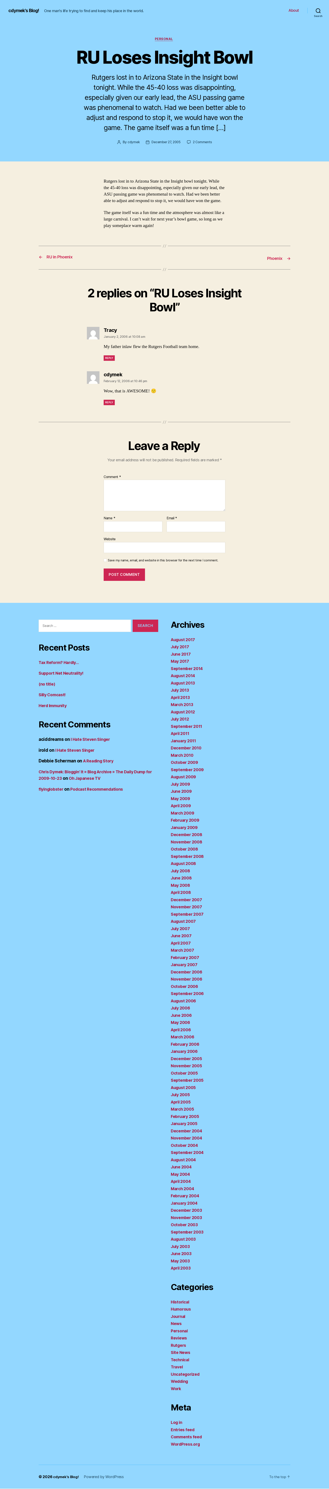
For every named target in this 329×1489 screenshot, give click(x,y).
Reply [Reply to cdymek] (109, 402)
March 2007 (183, 950)
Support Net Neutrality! (63, 673)
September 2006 (189, 994)
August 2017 (184, 639)
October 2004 (185, 1145)
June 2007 (182, 936)
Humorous (182, 1309)
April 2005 (182, 1102)
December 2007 (188, 899)
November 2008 (188, 842)
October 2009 (185, 762)
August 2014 (184, 676)
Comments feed (188, 1437)
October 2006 (185, 986)
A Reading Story (100, 761)
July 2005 (181, 1095)
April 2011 (181, 733)
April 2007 (182, 943)
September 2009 (189, 769)
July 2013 (181, 690)
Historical (181, 1302)
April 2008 (182, 892)
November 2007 (188, 907)
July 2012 (181, 719)
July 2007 (181, 928)
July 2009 (181, 784)
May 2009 (181, 798)
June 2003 (182, 1254)
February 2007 (186, 957)
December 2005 (188, 1058)
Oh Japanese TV (109, 778)
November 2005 (188, 1066)
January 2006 (185, 1051)
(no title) (47, 684)
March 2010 (183, 755)
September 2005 (188, 1080)
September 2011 (188, 726)
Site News (181, 1352)
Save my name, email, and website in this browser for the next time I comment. (163, 560)
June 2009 (182, 791)
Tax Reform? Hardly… (61, 662)
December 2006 (188, 972)
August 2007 (184, 921)
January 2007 (185, 965)
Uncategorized (186, 1374)
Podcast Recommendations (101, 789)
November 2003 (188, 1217)
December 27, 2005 (165, 143)
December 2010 (188, 748)
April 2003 (182, 1268)
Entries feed (184, 1429)
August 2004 (185, 1160)
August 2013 (184, 683)
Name (109, 519)
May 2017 (181, 661)
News (177, 1324)
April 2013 (181, 697)
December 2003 (188, 1210)
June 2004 (182, 1167)
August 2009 (185, 777)
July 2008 (181, 871)
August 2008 (185, 863)
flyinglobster (52, 789)
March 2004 (183, 1188)
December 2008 (188, 835)
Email (172, 519)
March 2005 (183, 1109)
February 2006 (186, 1044)
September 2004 (189, 1152)
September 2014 (188, 668)
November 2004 (188, 1138)
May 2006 (181, 1022)
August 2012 (184, 712)
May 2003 (181, 1261)
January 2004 (185, 1203)
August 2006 (185, 1001)
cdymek (132, 143)
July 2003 (181, 1246)
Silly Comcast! (54, 695)
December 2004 (188, 1131)
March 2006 (183, 1037)
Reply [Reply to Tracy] (109, 358)
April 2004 (182, 1181)
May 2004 (181, 1174)
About (294, 10)
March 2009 (183, 813)
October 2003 (185, 1225)
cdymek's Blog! (25, 10)
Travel (177, 1367)
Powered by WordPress (106, 1477)
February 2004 (186, 1196)
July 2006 (181, 1008)
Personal (164, 39)
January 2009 (185, 827)
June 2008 (182, 878)
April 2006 (182, 1030)
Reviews (180, 1338)
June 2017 (182, 654)
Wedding (180, 1381)
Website (110, 539)
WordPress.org (187, 1444)
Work (176, 1388)
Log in (177, 1422)
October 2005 (185, 1073)
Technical (181, 1360)
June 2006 (182, 1015)
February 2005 (186, 1116)
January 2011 (185, 741)
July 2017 (181, 647)
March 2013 (183, 705)
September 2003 (188, 1232)
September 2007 (188, 914)
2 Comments (203, 143)
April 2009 (182, 806)
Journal (179, 1316)
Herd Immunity (54, 705)
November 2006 (188, 979)
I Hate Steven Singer (92, 739)
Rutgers (179, 1345)
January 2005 (185, 1124)
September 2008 (189, 856)
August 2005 (184, 1087)
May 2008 (181, 885)
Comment (112, 477)
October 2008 (185, 849)
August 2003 (184, 1239)
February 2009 (186, 820)
